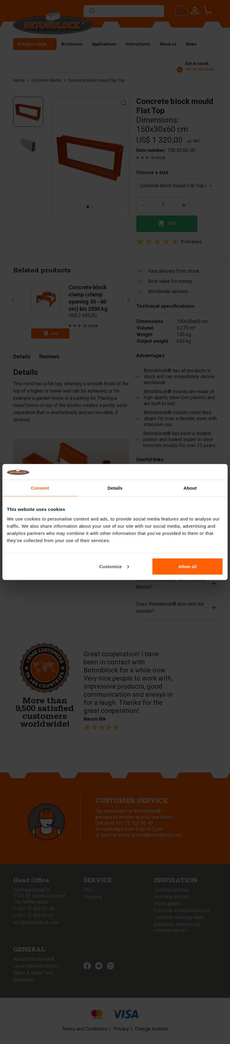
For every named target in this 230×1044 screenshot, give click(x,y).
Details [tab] (115, 488)
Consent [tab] (40, 488)
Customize (114, 566)
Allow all (187, 566)
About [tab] (190, 488)
